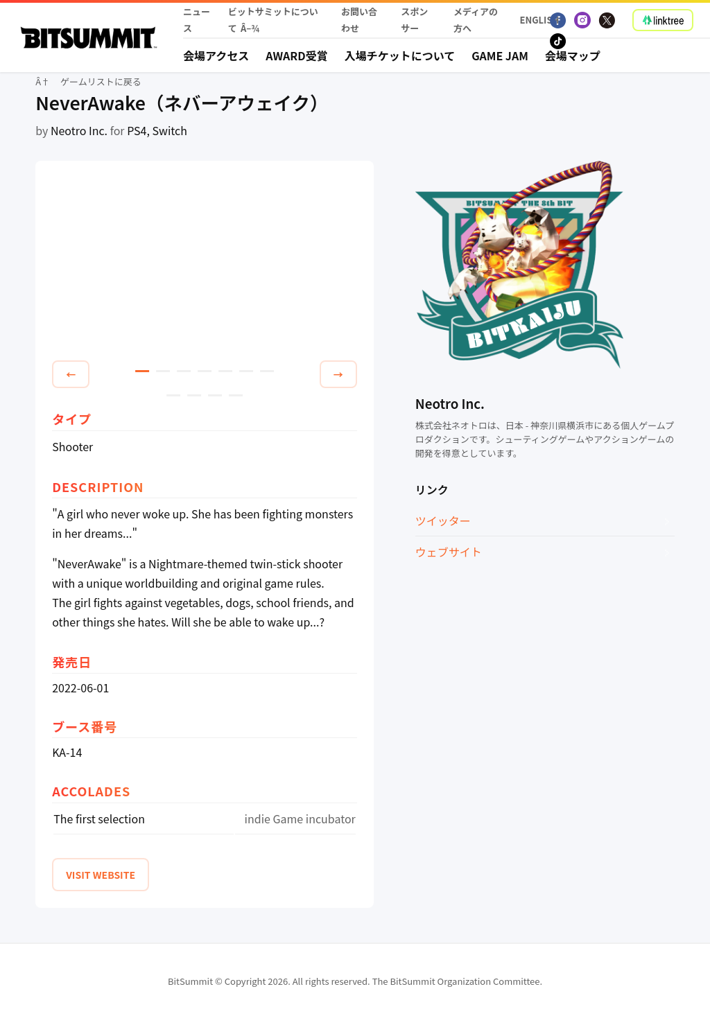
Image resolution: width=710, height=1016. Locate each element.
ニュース (196, 20)
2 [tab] (163, 371)
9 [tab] (194, 395)
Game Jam (499, 55)
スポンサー (414, 20)
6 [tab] (246, 371)
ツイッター (443, 520)
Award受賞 (297, 55)
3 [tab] (184, 371)
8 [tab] (173, 395)
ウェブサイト (448, 551)
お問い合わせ (359, 20)
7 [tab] (267, 371)
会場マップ (572, 55)
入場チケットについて (400, 55)
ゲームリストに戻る (100, 81)
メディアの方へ (475, 20)
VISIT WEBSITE (100, 875)
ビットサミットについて (273, 20)
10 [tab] (215, 395)
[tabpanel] (204, 263)
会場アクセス (216, 55)
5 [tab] (225, 371)
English (535, 19)
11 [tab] (236, 395)
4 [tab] (204, 371)
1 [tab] (142, 371)
